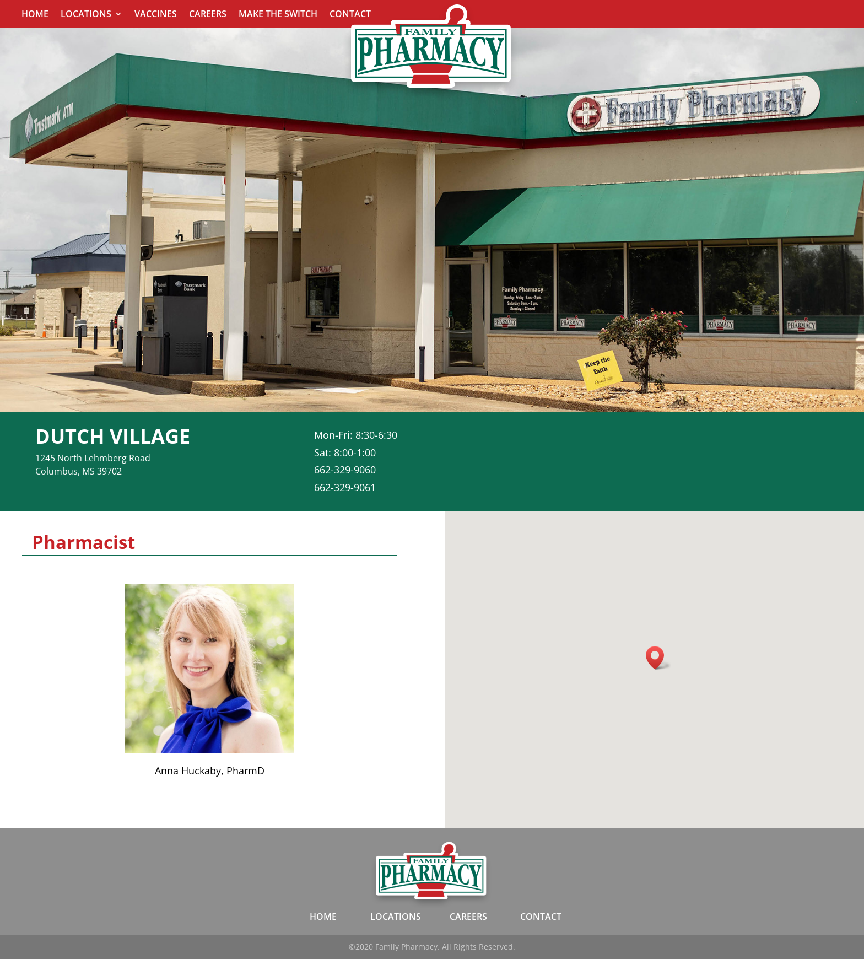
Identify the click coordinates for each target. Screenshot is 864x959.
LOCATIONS (395, 916)
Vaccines (155, 15)
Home (34, 15)
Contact (350, 15)
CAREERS (468, 916)
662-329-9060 (345, 469)
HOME (323, 916)
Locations (86, 15)
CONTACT (540, 916)
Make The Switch (278, 15)
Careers (207, 15)
